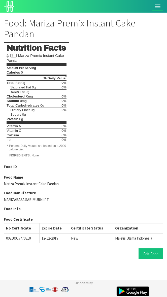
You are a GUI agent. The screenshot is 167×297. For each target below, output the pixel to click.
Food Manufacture (20, 192)
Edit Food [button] (150, 253)
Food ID (10, 166)
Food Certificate (18, 219)
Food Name (13, 177)
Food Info (12, 208)
